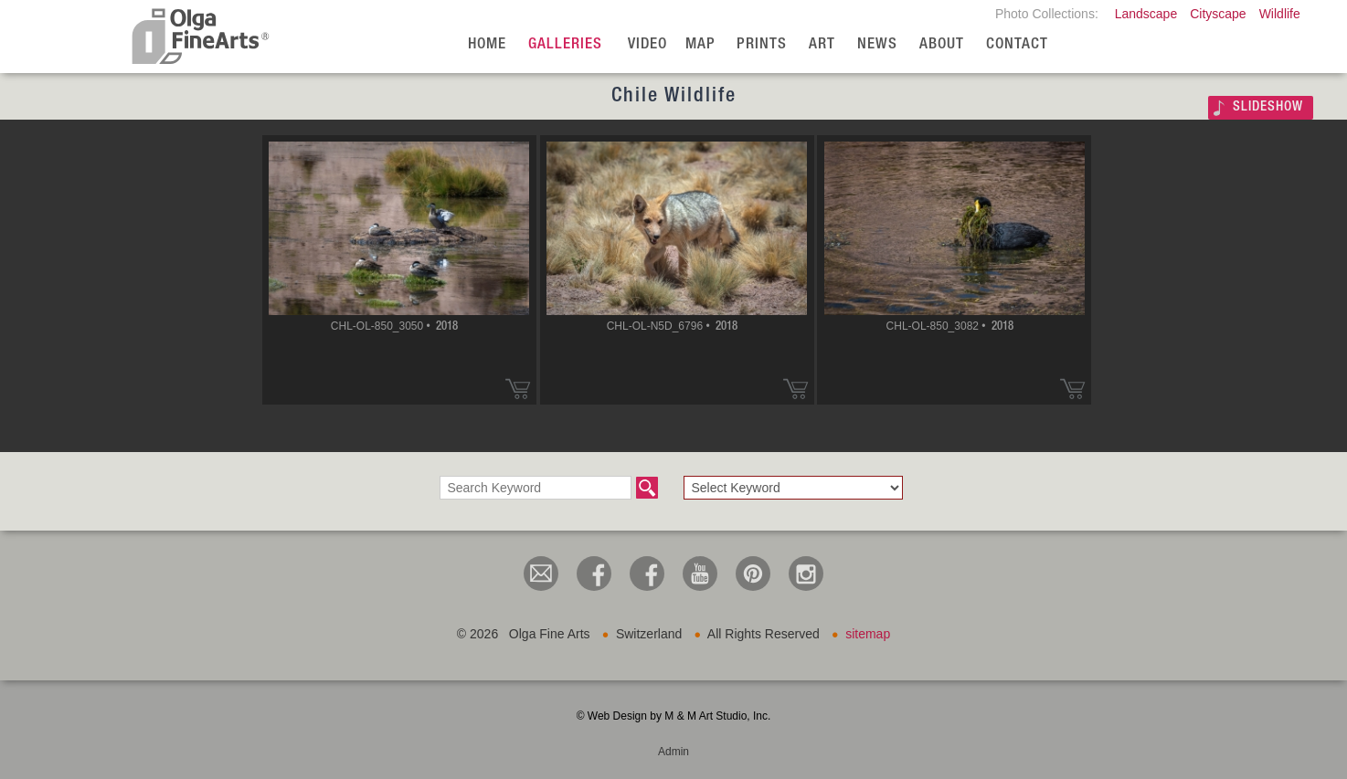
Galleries (565, 45)
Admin (673, 751)
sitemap (867, 633)
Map (700, 45)
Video (647, 45)
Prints (762, 45)
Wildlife (1279, 13)
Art (822, 45)
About (941, 45)
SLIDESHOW (1268, 107)
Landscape (1146, 13)
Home (487, 45)
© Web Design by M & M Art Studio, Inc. (674, 716)
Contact (1017, 45)
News (877, 45)
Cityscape (1218, 13)
